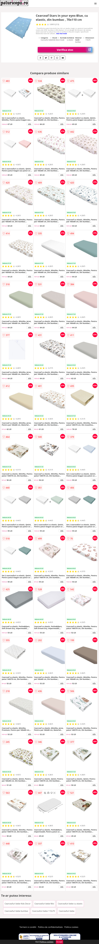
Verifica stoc (74, 49)
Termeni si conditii (27, 927)
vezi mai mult (61, 33)
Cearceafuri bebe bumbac (16, 911)
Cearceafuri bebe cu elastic (70, 903)
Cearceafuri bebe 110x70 (43, 911)
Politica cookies (71, 927)
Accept (59, 941)
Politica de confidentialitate (50, 927)
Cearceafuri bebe (67, 911)
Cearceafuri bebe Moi (44, 903)
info (29, 124)
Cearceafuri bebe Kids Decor (18, 903)
